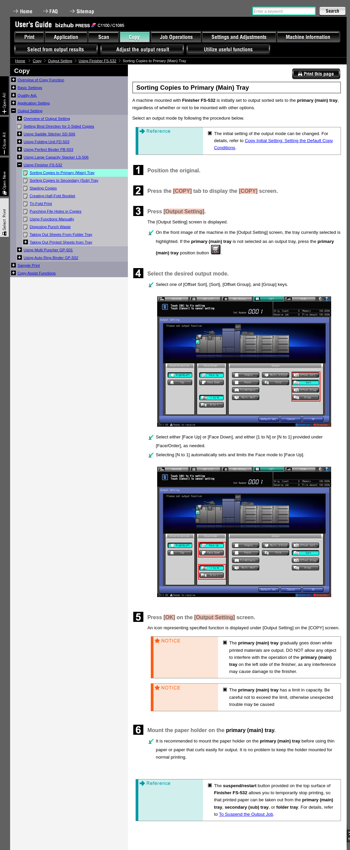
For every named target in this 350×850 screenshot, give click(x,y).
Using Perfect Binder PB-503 (48, 149)
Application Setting (34, 103)
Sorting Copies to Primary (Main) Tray (62, 173)
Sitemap (83, 11)
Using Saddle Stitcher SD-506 (49, 134)
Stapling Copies (43, 188)
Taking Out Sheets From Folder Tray (61, 234)
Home (23, 11)
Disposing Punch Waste (50, 227)
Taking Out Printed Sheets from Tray (61, 242)
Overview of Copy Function (41, 80)
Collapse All (4, 136)
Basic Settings (30, 88)
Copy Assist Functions (37, 273)
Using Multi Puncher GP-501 (48, 250)
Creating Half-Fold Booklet (52, 196)
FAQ (51, 11)
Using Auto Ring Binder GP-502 (51, 258)
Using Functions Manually (52, 219)
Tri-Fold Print (41, 204)
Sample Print (29, 265)
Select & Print (4, 217)
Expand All (4, 95)
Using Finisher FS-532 (97, 61)
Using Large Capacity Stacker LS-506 (56, 157)
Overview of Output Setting (47, 119)
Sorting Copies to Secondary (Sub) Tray (64, 180)
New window (4, 177)
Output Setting (60, 61)
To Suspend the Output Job (246, 814)
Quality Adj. (27, 95)
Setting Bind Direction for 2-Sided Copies (59, 126)
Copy (37, 61)
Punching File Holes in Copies (55, 211)
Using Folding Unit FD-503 (46, 142)
